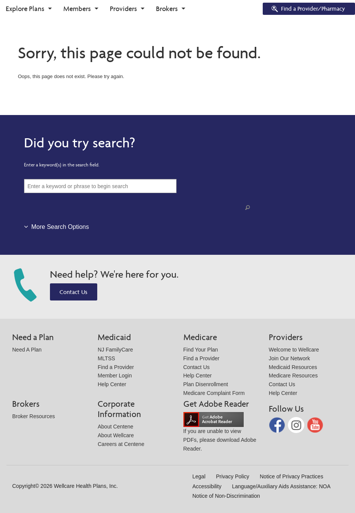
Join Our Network (289, 358)
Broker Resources (33, 416)
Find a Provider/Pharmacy (307, 9)
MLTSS (106, 358)
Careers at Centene (121, 444)
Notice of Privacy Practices (291, 476)
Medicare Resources (293, 375)
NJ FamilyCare (115, 350)
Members (77, 8)
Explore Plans (25, 8)
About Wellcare (116, 435)
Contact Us (73, 292)
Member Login (115, 375)
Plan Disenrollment (205, 384)
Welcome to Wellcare (294, 350)
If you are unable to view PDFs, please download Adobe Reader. (219, 433)
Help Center (112, 384)
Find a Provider (116, 367)
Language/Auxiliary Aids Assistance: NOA (281, 486)
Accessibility (207, 486)
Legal (199, 476)
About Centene (115, 427)
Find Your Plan (200, 350)
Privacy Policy (232, 476)
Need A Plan (27, 350)
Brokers (167, 8)
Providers (123, 8)
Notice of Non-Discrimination (226, 496)
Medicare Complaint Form (214, 393)
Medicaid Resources (293, 367)
